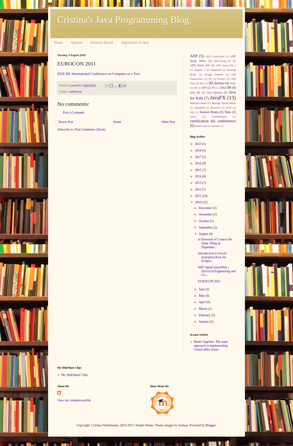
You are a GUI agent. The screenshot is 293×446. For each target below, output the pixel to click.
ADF (194, 56)
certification (199, 121)
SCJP (228, 107)
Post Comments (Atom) (90, 129)
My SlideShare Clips (74, 375)
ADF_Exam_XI (222, 61)
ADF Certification (215, 56)
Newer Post (65, 122)
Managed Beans (198, 103)
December (206, 208)
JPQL (233, 83)
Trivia (193, 116)
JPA (202, 83)
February (205, 315)
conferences (75, 91)
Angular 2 (199, 69)
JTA (214, 87)
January (204, 321)
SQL (192, 112)
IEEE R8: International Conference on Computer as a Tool (98, 74)
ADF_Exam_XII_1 (226, 65)
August (204, 234)
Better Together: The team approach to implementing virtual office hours (211, 345)
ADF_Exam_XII (199, 65)
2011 (198, 196)
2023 (198, 144)
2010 (198, 202)
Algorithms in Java (135, 42)
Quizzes (77, 42)
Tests (227, 112)
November (206, 214)
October (204, 221)
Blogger (211, 425)
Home (58, 42)
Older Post (168, 122)
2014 (198, 176)
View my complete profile (74, 400)
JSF (196, 87)
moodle (216, 126)
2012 (198, 189)
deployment (201, 126)
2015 (198, 170)
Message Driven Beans (224, 103)
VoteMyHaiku (219, 116)
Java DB (225, 87)
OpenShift (199, 107)
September (206, 227)
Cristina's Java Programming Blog (123, 19)
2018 (198, 150)
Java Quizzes (215, 92)
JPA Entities (216, 83)
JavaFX (217, 98)
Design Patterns (214, 74)
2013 (198, 183)
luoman (183, 425)
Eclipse (221, 78)
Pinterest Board (101, 42)
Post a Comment (73, 112)
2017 (198, 157)
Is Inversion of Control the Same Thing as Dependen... (215, 243)
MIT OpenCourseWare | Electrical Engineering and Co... (217, 271)
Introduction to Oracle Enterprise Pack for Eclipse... (212, 257)
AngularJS (216, 69)
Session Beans (209, 112)
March (203, 308)
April (202, 302)
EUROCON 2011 (209, 281)
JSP (204, 87)
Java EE (195, 92)
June (202, 289)
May (202, 295)
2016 (198, 163)
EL (210, 78)
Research (215, 107)
